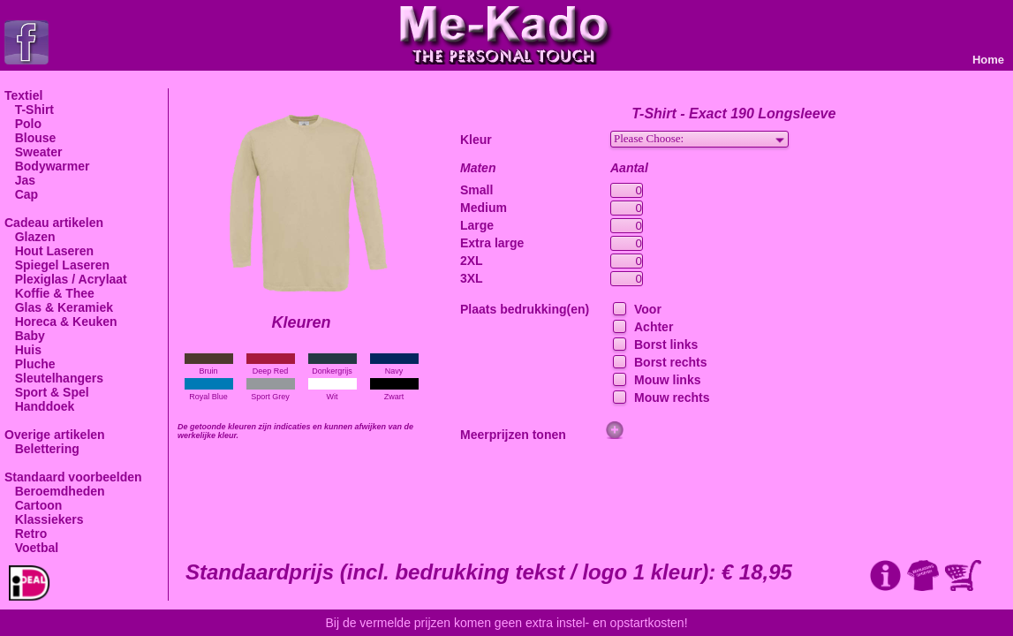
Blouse (30, 138)
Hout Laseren (49, 251)
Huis (23, 350)
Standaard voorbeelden (73, 477)
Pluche (30, 364)
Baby (24, 336)
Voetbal (31, 548)
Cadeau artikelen (53, 223)
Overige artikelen (54, 435)
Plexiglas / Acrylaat (65, 279)
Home (988, 59)
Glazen (30, 237)
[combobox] (699, 139)
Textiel (23, 95)
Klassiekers (44, 519)
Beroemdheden (54, 491)
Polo (23, 124)
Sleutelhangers (53, 378)
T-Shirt (29, 109)
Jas (19, 180)
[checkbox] (617, 309)
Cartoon (33, 505)
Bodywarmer (46, 166)
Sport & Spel (46, 392)
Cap (21, 194)
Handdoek (39, 406)
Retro (25, 533)
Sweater (33, 152)
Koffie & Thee (49, 293)
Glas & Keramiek (58, 307)
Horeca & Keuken (60, 321)
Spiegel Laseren (57, 265)
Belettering (41, 449)
